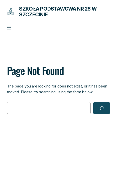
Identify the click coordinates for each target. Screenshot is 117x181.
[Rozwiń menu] (9, 28)
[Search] (101, 108)
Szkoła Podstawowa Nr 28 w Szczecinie (57, 12)
